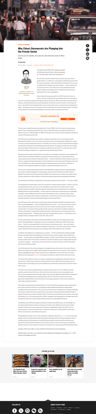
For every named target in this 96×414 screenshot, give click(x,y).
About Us (53, 407)
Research (70, 407)
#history (36, 65)
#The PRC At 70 (49, 65)
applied (27, 296)
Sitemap (68, 409)
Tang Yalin (22, 62)
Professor (26, 88)
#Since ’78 (42, 65)
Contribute (59, 407)
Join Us (65, 407)
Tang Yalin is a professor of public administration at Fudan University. (26, 93)
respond (37, 255)
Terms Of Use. (55, 121)
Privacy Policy (61, 409)
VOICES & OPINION (23, 45)
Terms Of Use (54, 409)
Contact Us (77, 407)
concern (63, 316)
